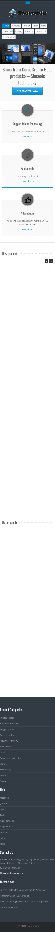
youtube (4, 803)
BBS (2, 809)
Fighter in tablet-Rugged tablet (14, 895)
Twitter (3, 815)
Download (8, 31)
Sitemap (35, 925)
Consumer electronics (10, 758)
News (43, 25)
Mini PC (3, 775)
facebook (4, 797)
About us (29, 31)
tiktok (2, 843)
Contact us (41, 31)
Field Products (6, 746)
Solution (27, 25)
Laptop (3, 763)
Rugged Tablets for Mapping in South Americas (22, 890)
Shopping (9, 37)
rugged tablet (6, 826)
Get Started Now (27, 91)
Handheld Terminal (9, 723)
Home (6, 25)
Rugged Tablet (7, 717)
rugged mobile (7, 820)
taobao (3, 832)
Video (35, 25)
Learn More (27, 136)
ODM (2, 752)
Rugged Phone (7, 729)
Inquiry (18, 31)
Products (15, 25)
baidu (2, 838)
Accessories (5, 769)
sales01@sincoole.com (13, 873)
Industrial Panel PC (9, 740)
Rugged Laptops (7, 735)
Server (3, 781)
